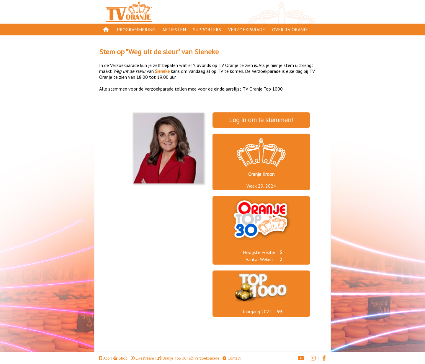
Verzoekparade (246, 29)
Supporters (207, 29)
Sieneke (206, 51)
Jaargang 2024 (257, 311)
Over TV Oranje (290, 29)
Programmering (136, 29)
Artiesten (174, 29)
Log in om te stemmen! (261, 120)
